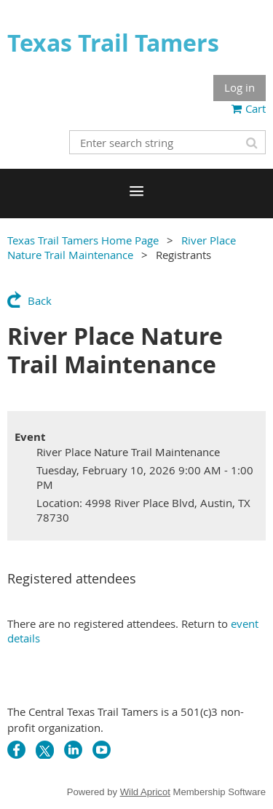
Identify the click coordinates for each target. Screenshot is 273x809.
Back (40, 300)
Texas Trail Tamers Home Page (83, 240)
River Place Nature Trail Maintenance (121, 247)
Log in (239, 87)
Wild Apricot (145, 791)
